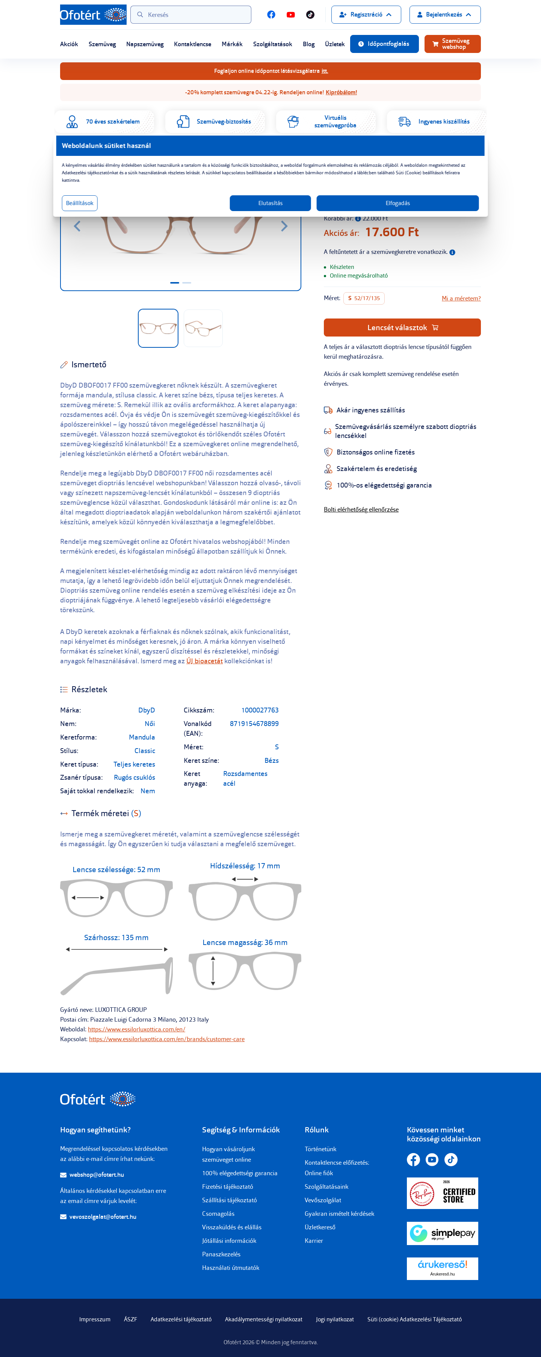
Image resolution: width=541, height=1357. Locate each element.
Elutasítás (270, 210)
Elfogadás (343, 210)
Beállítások (172, 210)
